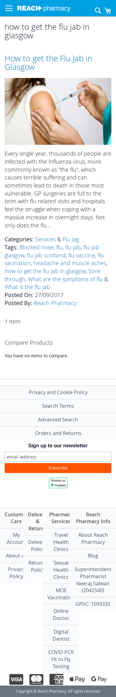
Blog (93, 555)
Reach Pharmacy (55, 303)
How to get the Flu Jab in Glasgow (48, 63)
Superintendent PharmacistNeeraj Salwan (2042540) (93, 580)
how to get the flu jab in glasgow (45, 271)
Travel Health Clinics (61, 542)
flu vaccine (81, 255)
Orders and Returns (58, 433)
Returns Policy (37, 566)
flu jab (73, 247)
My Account (16, 538)
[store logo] (44, 8)
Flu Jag (71, 239)
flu (59, 247)
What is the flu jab (27, 286)
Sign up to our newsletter (58, 445)
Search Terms (58, 405)
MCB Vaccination (61, 594)
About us (16, 555)
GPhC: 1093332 (92, 603)
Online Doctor (61, 615)
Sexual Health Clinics (61, 569)
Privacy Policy (16, 573)
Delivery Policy (37, 546)
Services (45, 239)
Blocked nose (36, 247)
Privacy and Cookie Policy (58, 392)
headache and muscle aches (69, 263)
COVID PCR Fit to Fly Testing (61, 659)
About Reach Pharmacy (93, 538)
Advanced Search (58, 419)
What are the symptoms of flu (65, 279)
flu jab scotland (46, 255)
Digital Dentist (61, 635)
